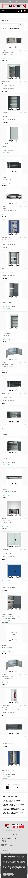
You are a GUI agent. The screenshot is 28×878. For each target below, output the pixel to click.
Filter (21, 25)
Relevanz (10, 24)
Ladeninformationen (8, 847)
